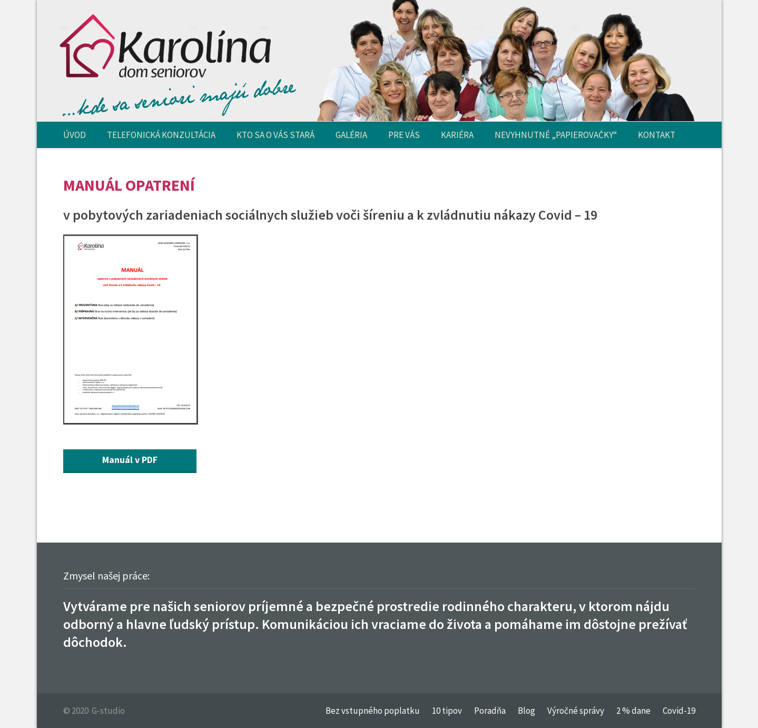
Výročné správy (575, 710)
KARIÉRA (457, 135)
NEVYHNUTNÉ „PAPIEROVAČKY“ (556, 135)
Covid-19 (679, 710)
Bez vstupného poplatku (373, 710)
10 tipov (447, 710)
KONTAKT (656, 135)
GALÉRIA (351, 135)
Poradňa (490, 710)
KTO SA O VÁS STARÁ (275, 135)
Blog (526, 710)
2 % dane (633, 710)
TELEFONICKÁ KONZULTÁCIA (161, 135)
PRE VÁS (404, 135)
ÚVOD (74, 135)
